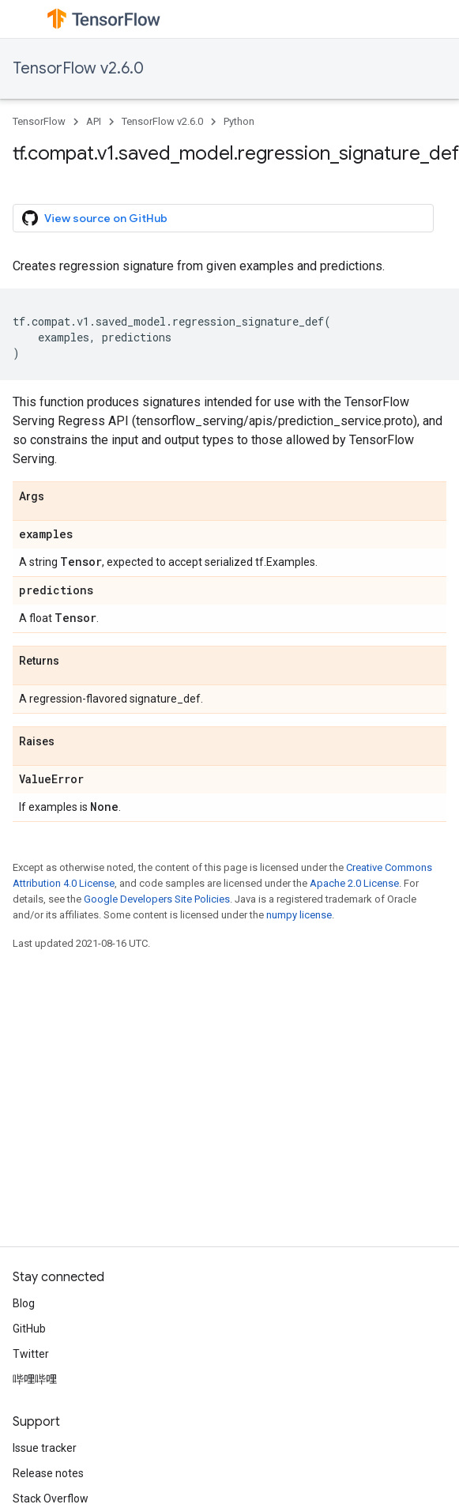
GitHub (29, 1328)
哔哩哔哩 (35, 1379)
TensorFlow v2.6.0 (78, 68)
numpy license (299, 915)
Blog (24, 1303)
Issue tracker (45, 1448)
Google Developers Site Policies (157, 899)
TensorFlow (39, 121)
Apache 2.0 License (354, 883)
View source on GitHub (94, 218)
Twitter (31, 1354)
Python (239, 121)
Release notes (48, 1473)
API (93, 121)
